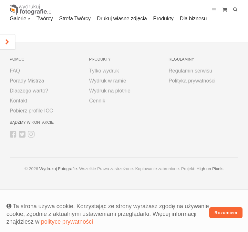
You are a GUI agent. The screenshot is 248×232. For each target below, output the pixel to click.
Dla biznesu (193, 18)
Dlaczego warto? (29, 90)
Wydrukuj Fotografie (58, 168)
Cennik (97, 100)
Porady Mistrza (27, 80)
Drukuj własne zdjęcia (122, 18)
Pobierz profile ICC (31, 110)
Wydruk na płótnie (109, 90)
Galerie (18, 18)
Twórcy (44, 18)
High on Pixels (210, 168)
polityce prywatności (67, 221)
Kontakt (18, 100)
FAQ (15, 70)
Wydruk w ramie (107, 80)
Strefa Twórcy (75, 18)
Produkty (163, 18)
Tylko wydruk (104, 70)
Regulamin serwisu (190, 70)
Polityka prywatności (192, 80)
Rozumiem (225, 212)
